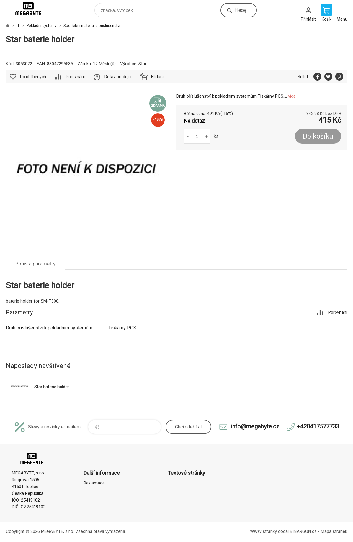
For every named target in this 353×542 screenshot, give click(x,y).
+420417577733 (318, 426)
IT (18, 25)
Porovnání (75, 76)
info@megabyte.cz (255, 426)
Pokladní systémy (41, 25)
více (292, 96)
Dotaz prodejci (117, 76)
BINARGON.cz (303, 531)
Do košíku (318, 136)
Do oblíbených (33, 76)
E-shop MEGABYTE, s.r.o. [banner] (32, 8)
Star (142, 63)
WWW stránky (263, 531)
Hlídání (157, 76)
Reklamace (94, 483)
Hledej (240, 10)
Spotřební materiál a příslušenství (91, 25)
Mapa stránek (334, 531)
